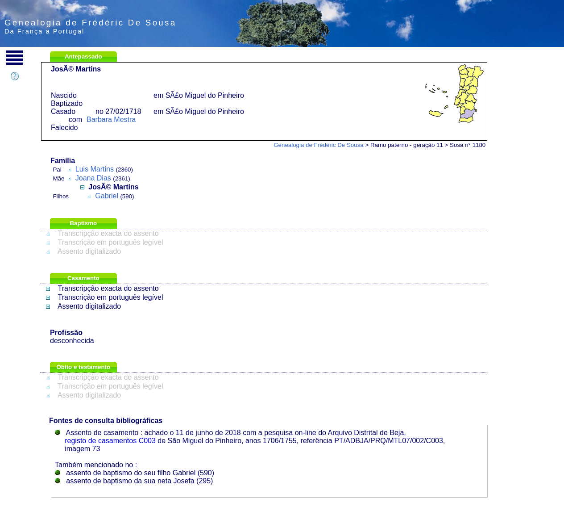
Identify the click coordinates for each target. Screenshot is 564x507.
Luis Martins (94, 169)
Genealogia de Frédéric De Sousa (319, 145)
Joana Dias (93, 178)
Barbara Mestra (111, 119)
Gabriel (106, 196)
